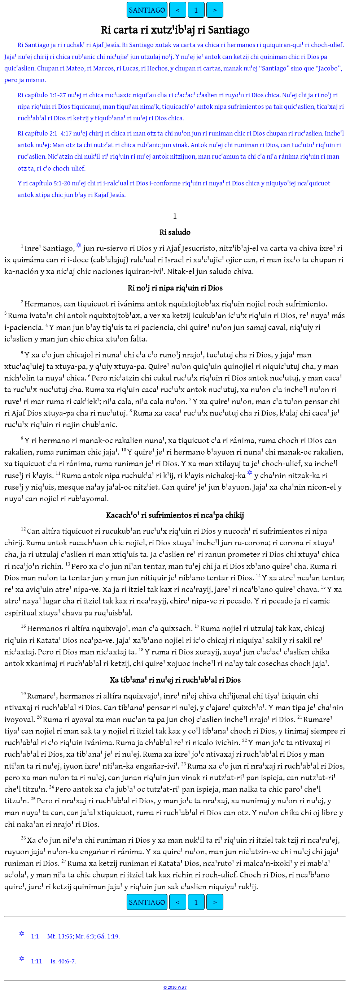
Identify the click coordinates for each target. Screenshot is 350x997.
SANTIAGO (147, 10)
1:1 (35, 936)
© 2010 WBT (175, 986)
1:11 (36, 961)
